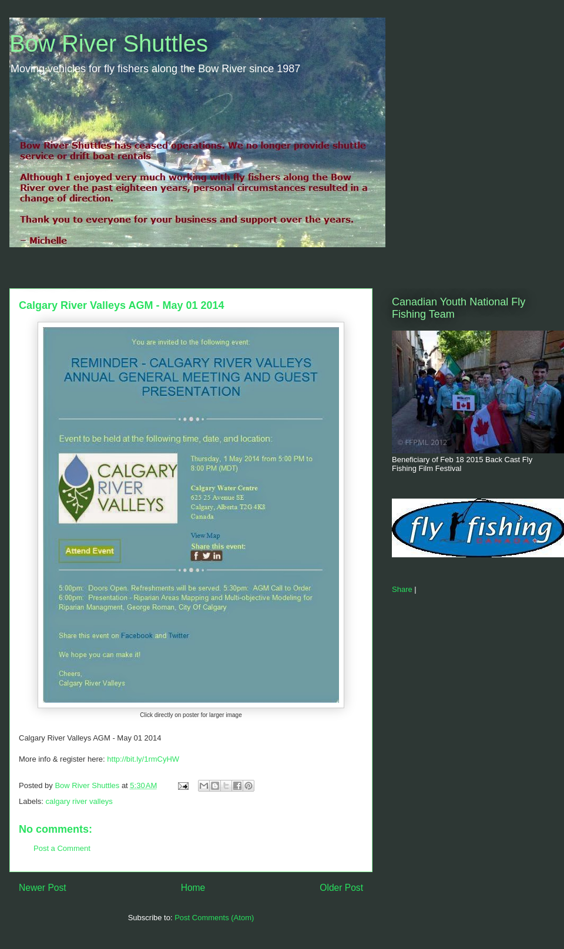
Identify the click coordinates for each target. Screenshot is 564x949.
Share (402, 589)
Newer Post (42, 888)
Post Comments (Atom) (214, 917)
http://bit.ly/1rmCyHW (143, 759)
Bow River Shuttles (108, 43)
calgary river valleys (79, 801)
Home (193, 888)
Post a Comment (61, 848)
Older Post (341, 888)
